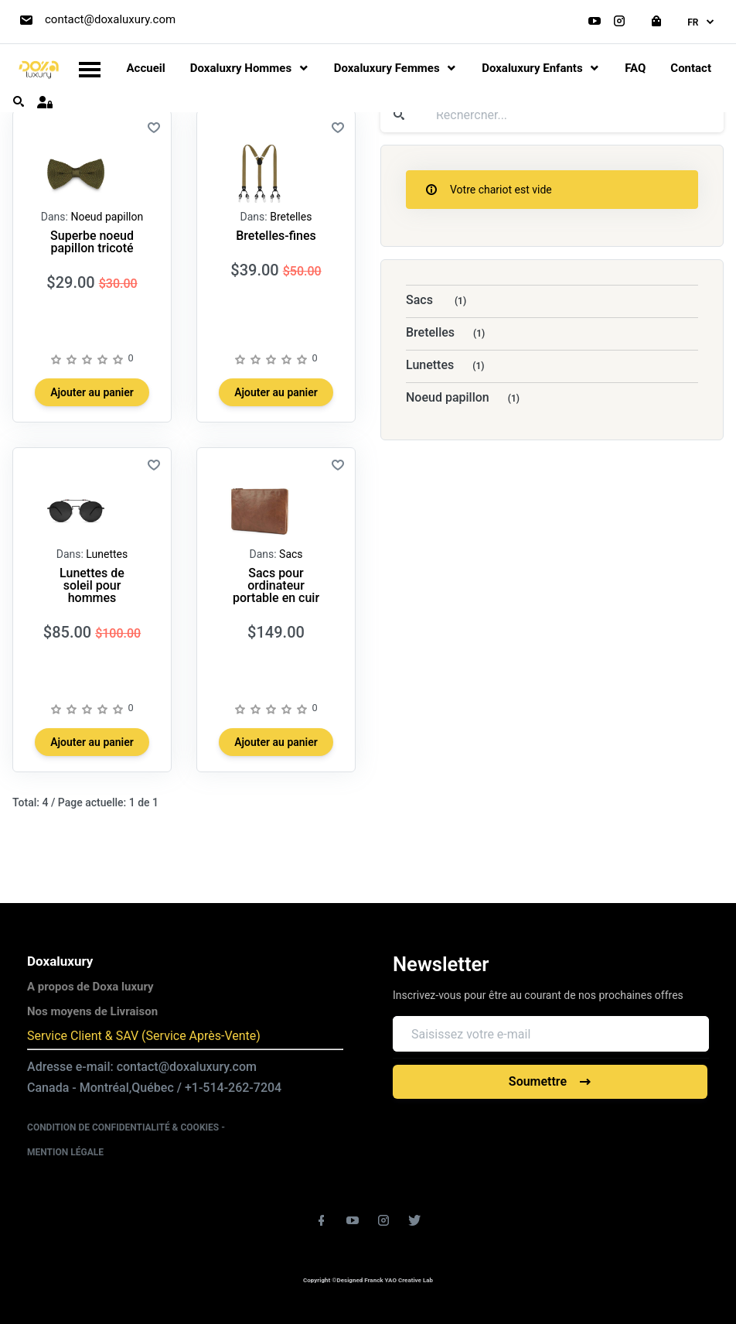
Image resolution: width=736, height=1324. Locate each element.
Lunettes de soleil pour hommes (92, 585)
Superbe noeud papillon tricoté (92, 241)
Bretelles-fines (276, 235)
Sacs (290, 554)
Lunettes (107, 554)
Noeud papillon (106, 216)
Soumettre (550, 1081)
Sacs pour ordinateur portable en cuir (276, 585)
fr (701, 22)
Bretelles (291, 216)
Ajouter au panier (92, 392)
